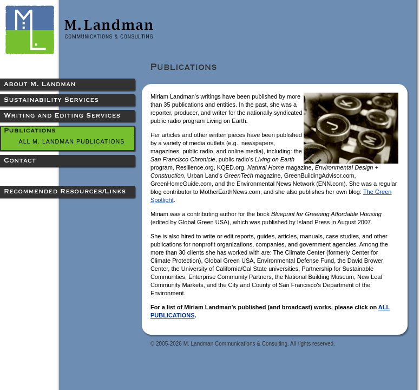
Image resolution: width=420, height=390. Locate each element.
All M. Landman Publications (72, 141)
